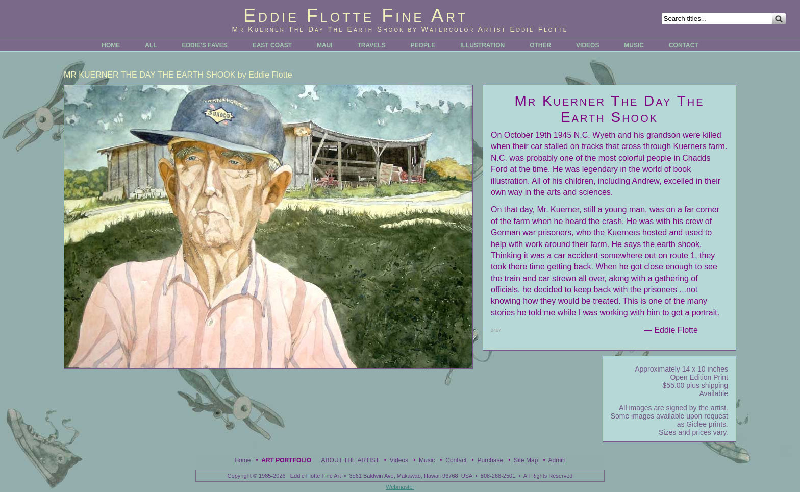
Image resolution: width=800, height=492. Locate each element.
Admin (557, 460)
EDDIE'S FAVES (204, 45)
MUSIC (634, 45)
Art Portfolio (286, 460)
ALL (151, 45)
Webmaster (400, 487)
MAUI (325, 45)
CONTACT (683, 45)
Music (427, 460)
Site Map (526, 460)
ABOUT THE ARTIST (350, 460)
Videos (399, 460)
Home (242, 460)
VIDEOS (587, 45)
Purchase (490, 460)
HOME (111, 45)
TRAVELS (372, 45)
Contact (455, 460)
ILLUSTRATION (482, 45)
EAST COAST (272, 45)
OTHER (540, 45)
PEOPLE (423, 45)
